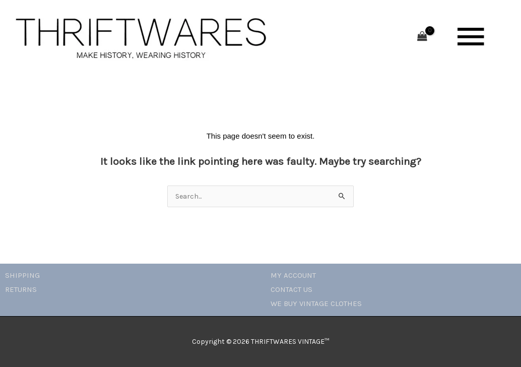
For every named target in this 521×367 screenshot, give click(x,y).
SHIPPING (22, 275)
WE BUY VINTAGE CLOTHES (316, 303)
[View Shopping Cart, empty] (422, 37)
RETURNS (21, 289)
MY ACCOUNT (293, 275)
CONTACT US (291, 289)
